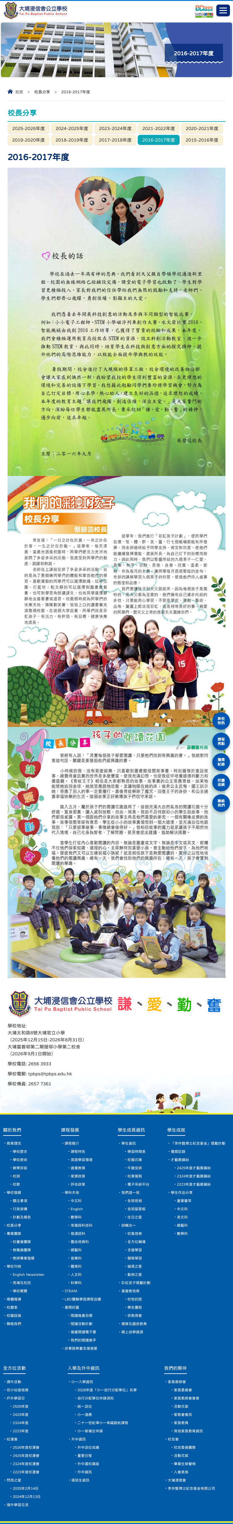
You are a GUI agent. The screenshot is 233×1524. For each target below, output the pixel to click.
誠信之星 (134, 1236)
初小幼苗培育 (18, 1360)
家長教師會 (177, 1352)
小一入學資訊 (82, 1352)
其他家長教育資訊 (188, 1401)
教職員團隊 (22, 1220)
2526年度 (21, 1376)
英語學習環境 (82, 1130)
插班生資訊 (80, 1450)
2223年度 (21, 1401)
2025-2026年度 (28, 128)
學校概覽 (20, 1261)
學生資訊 (128, 1113)
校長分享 (14, 1195)
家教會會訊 (183, 1384)
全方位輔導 (136, 1212)
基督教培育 (130, 1261)
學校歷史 (20, 1121)
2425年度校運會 (26, 1425)
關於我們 (12, 1100)
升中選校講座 (88, 1434)
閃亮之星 (14, 1450)
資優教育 (78, 1138)
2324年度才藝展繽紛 (194, 1146)
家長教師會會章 (186, 1368)
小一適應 (84, 1384)
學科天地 (72, 1162)
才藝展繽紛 (180, 1130)
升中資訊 (78, 1409)
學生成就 (176, 1100)
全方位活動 (14, 1338)
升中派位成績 (88, 1417)
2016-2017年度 (158, 140)
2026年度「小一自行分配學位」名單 (107, 1360)
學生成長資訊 (131, 1100)
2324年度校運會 (26, 1434)
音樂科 (76, 1228)
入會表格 (181, 1442)
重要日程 (84, 1425)
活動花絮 (181, 1376)
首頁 (19, 92)
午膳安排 (134, 1138)
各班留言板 (136, 1179)
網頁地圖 (26, 1508)
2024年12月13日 (27, 1466)
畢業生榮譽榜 (185, 1434)
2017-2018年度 (115, 140)
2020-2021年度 (202, 128)
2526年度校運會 (26, 1417)
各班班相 (134, 1171)
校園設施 (14, 1285)
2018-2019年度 (72, 140)
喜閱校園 (72, 1277)
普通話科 (78, 1203)
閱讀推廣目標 (82, 1285)
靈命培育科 (80, 1212)
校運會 (12, 1409)
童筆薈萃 (184, 1171)
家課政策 (78, 1146)
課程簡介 (72, 1113)
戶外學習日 (16, 1368)
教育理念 (14, 1113)
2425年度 (21, 1384)
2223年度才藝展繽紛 (194, 1154)
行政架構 (20, 1179)
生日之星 (134, 1187)
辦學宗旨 (20, 1138)
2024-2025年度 (72, 128)
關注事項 (20, 1171)
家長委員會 (183, 1360)
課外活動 (14, 1352)
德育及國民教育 (134, 1294)
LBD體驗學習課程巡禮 (83, 1269)
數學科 (76, 1187)
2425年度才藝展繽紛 (194, 1138)
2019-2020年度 (28, 140)
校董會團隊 (22, 1212)
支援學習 (134, 1220)
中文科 (76, 1171)
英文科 (182, 1187)
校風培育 (134, 1203)
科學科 (76, 1253)
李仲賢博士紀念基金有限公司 (191, 1458)
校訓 (16, 1146)
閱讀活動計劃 (82, 1294)
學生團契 (134, 1277)
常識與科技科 (82, 1195)
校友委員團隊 (185, 1417)
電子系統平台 (138, 1154)
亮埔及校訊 (22, 1253)
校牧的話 (134, 1269)
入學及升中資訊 (84, 1338)
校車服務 (134, 1146)
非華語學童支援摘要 (81, 1318)
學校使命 (20, 1130)
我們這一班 (130, 1162)
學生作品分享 (182, 1162)
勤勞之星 (134, 1244)
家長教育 (181, 1393)
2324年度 (21, 1393)
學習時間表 (136, 1121)
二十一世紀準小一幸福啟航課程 (102, 1393)
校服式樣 (134, 1130)
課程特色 (78, 1121)
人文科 (76, 1244)
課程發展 (70, 1100)
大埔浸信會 (177, 1450)
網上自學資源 (132, 1302)
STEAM (71, 1261)
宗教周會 (134, 1285)
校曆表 (12, 1277)
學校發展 (14, 1162)
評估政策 (78, 1154)
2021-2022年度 (158, 128)
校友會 (173, 1409)
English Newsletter (28, 1244)
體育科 (76, 1236)
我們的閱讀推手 (83, 1310)
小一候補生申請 (90, 1401)
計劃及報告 (22, 1187)
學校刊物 (14, 1236)
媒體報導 (14, 1269)
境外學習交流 (18, 1475)
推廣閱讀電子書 (83, 1302)
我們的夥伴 (175, 1338)
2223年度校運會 (26, 1442)
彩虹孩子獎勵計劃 (135, 1253)
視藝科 (76, 1220)
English (77, 1179)
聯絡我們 (14, 1294)
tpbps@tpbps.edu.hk (162, 1035)
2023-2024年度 (115, 128)
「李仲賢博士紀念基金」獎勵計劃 (198, 1113)
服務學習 (134, 1228)
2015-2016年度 (202, 140)
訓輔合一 (128, 1195)
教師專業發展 (24, 1228)
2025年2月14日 (26, 1458)
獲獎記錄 (178, 1121)
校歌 (16, 1154)
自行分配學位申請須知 (95, 1368)
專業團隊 (14, 1203)
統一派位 (84, 1376)
